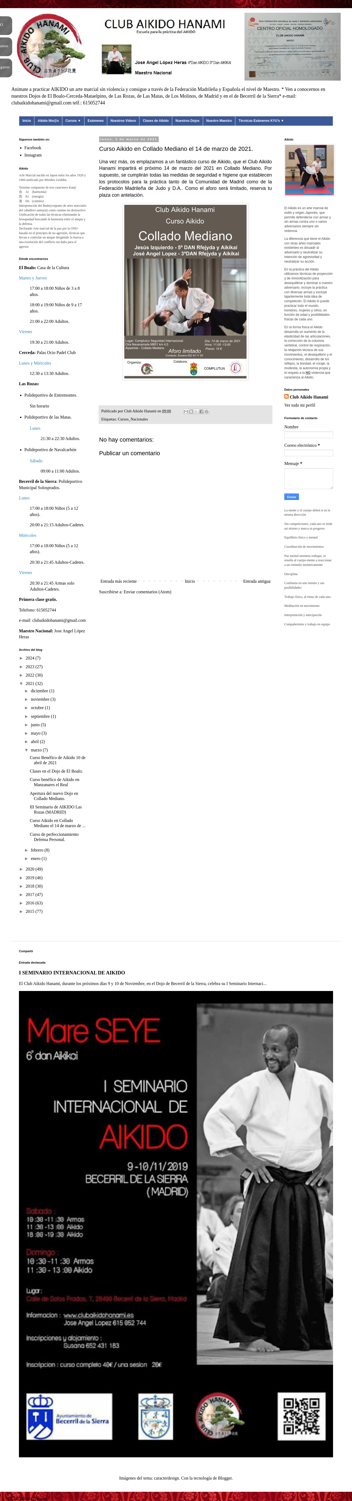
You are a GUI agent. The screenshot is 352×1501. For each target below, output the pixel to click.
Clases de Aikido (156, 121)
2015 (30, 911)
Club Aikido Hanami (309, 397)
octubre (38, 707)
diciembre (40, 691)
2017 (30, 894)
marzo (37, 750)
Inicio (26, 121)
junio (36, 724)
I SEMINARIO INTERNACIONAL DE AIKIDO (72, 973)
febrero (37, 850)
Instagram (33, 155)
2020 (30, 869)
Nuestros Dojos (187, 121)
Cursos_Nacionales (133, 419)
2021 (30, 683)
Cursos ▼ (73, 121)
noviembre (40, 699)
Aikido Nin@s (48, 121)
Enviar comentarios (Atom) (147, 591)
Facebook (32, 147)
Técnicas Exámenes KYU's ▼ (261, 121)
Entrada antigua (256, 581)
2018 (30, 886)
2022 (30, 675)
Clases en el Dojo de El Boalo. (56, 771)
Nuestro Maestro (219, 121)
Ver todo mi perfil (299, 405)
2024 (30, 658)
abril (35, 741)
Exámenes (96, 121)
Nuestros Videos (123, 121)
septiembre (41, 716)
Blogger (225, 1478)
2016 (30, 903)
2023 (30, 666)
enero (36, 858)
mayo (36, 733)
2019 (30, 877)
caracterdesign (166, 1478)
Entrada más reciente (118, 581)
